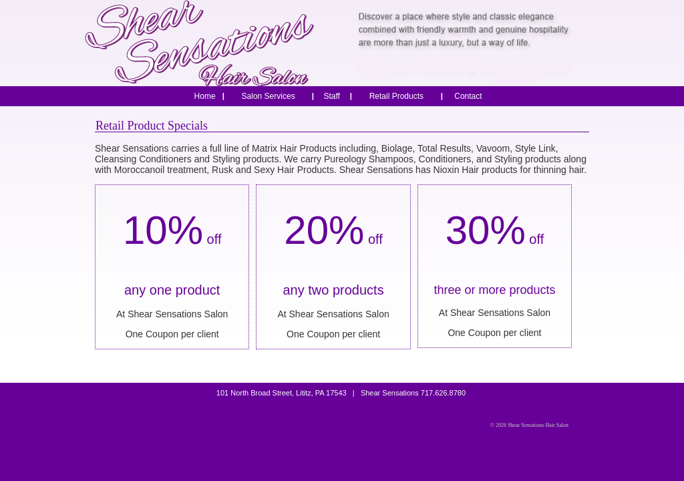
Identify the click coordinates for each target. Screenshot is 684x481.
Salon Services (268, 96)
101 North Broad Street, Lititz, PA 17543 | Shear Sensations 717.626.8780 (342, 393)
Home (205, 96)
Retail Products (396, 96)
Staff (331, 96)
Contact (468, 96)
